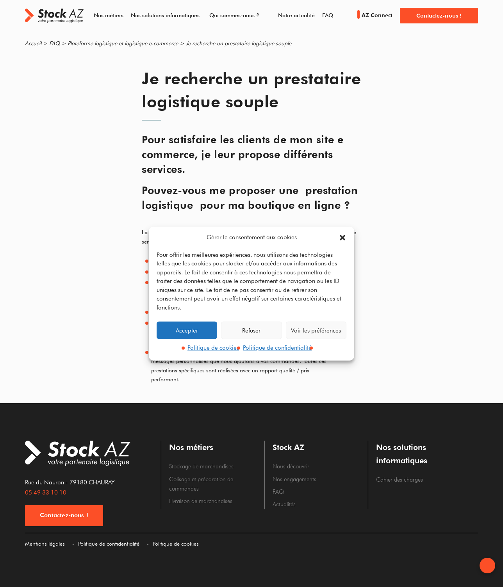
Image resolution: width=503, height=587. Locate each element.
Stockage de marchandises (201, 466)
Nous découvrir (291, 466)
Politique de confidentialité (277, 347)
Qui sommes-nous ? (234, 15)
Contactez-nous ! (439, 15)
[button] (342, 238)
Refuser (251, 330)
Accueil (33, 43)
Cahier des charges (399, 479)
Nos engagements (294, 479)
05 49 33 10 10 (45, 492)
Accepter (187, 330)
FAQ (327, 15)
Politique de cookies (213, 347)
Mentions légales (45, 544)
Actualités (284, 504)
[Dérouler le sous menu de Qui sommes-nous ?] (263, 15)
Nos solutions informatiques (165, 15)
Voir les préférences (316, 330)
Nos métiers (108, 15)
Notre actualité (296, 15)
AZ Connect (374, 15)
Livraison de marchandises (200, 501)
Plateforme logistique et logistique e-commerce (123, 43)
